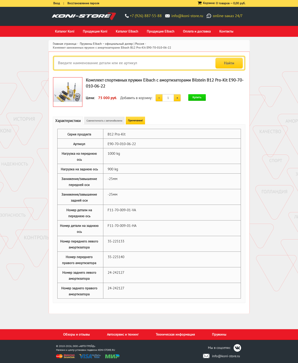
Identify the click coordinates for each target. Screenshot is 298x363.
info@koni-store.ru (187, 15)
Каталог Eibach (127, 31)
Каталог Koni (64, 31)
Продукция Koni (95, 31)
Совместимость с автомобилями (104, 120)
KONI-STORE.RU (106, 349)
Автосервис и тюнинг (123, 334)
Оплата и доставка (197, 31)
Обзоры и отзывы (76, 334)
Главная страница (64, 44)
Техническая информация (175, 334)
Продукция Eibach (160, 31)
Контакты (226, 31)
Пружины (219, 334)
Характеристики (68, 120)
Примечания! (135, 120)
